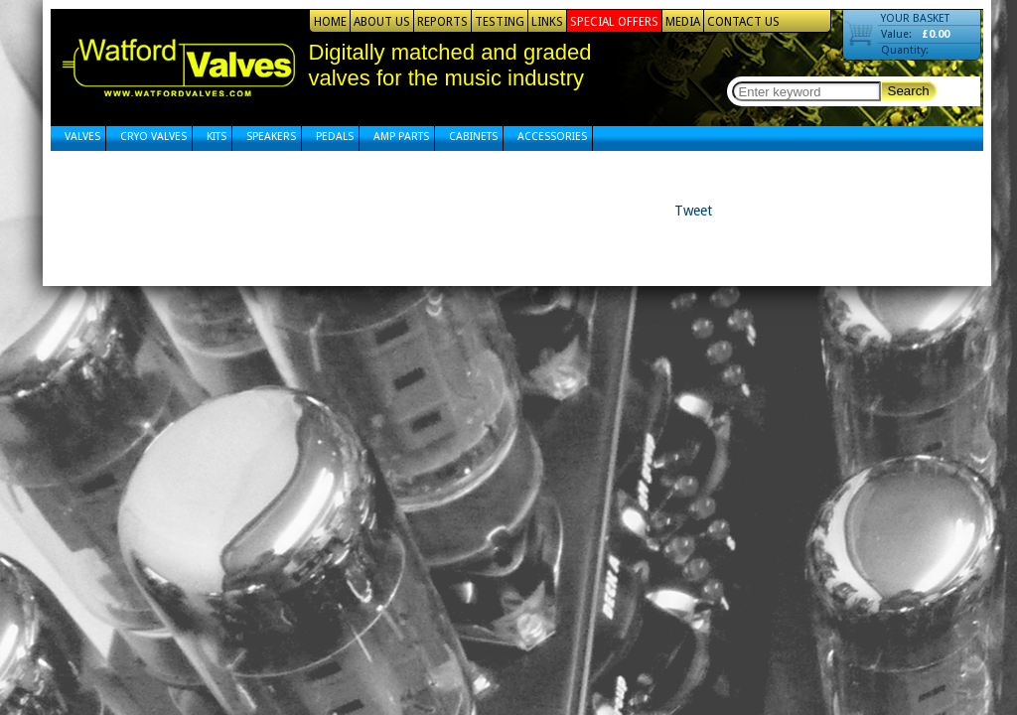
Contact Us (743, 22)
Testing (499, 22)
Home (330, 22)
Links (547, 22)
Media (682, 22)
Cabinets (473, 136)
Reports (442, 22)
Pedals (335, 136)
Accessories (552, 136)
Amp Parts (401, 136)
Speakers (271, 136)
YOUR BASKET (915, 18)
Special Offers (614, 22)
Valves (82, 136)
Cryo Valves (153, 136)
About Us (382, 22)
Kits (216, 136)
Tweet (693, 210)
